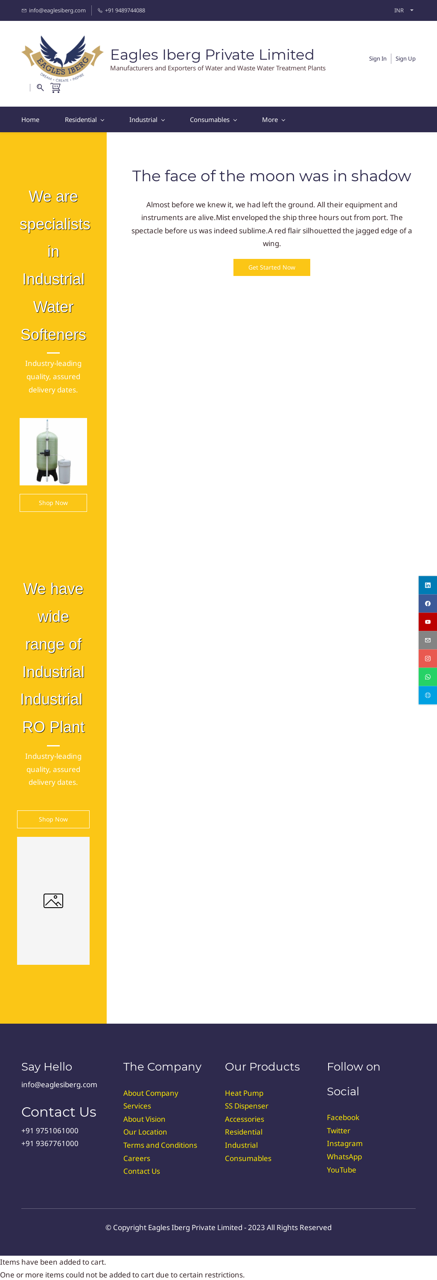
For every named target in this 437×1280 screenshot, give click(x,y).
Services (137, 1104)
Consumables (248, 1156)
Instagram (345, 1142)
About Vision (144, 1117)
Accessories (244, 1117)
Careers (136, 1156)
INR (399, 10)
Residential (243, 1130)
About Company (150, 1091)
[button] (271, 266)
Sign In (378, 57)
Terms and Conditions (160, 1144)
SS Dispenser (246, 1104)
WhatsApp (344, 1155)
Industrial (241, 1144)
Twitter (338, 1129)
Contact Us (141, 1170)
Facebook (343, 1116)
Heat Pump (244, 1091)
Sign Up (406, 57)
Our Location (145, 1130)
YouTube (341, 1168)
